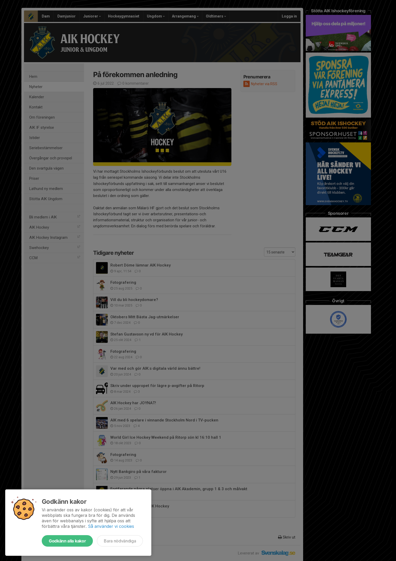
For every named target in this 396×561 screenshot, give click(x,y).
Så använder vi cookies (111, 526)
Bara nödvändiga (120, 540)
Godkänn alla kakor (67, 540)
